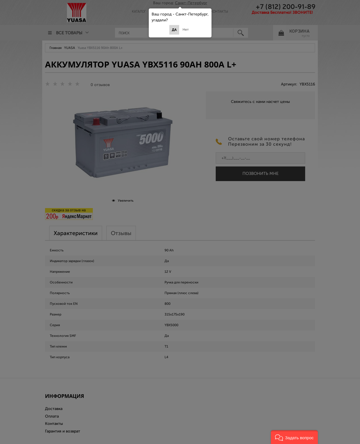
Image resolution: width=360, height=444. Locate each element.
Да (174, 30)
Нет (186, 29)
